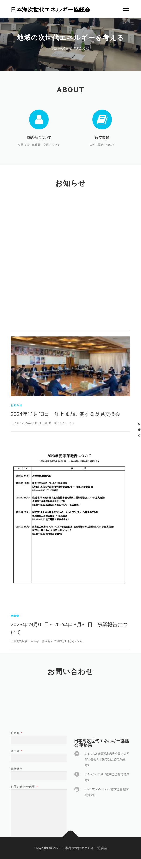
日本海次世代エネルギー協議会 (50, 9)
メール (16, 776)
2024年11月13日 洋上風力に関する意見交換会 (65, 497)
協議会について (39, 137)
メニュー (126, 9)
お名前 (16, 758)
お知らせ (16, 489)
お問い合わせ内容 (24, 812)
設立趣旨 (102, 137)
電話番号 (17, 794)
